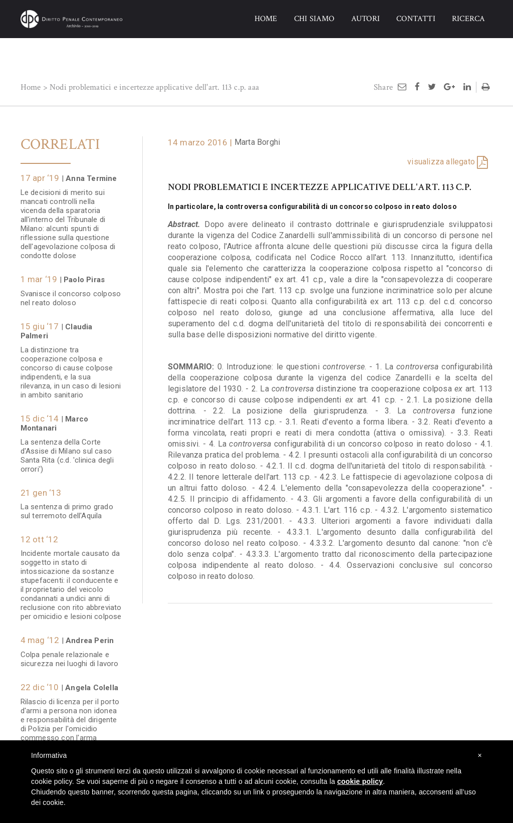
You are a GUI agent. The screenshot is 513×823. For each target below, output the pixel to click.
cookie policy (360, 781)
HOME (266, 19)
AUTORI (365, 19)
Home (31, 87)
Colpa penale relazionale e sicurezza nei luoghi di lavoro (70, 654)
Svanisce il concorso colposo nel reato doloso (71, 293)
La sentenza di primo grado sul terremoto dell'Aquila (67, 506)
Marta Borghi (257, 142)
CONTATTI (415, 19)
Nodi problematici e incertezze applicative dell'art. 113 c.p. (148, 87)
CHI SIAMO (314, 19)
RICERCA (468, 19)
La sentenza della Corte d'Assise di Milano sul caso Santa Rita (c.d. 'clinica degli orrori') (67, 451)
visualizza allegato (441, 161)
